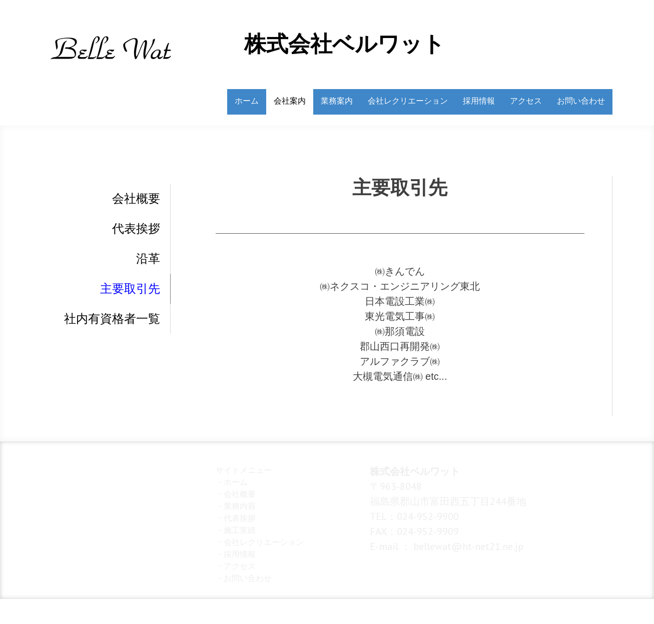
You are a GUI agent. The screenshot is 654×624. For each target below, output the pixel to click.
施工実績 (240, 530)
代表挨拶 (136, 228)
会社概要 (136, 198)
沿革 (148, 258)
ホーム (247, 101)
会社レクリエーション (408, 101)
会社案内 (290, 101)
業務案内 (337, 101)
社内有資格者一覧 (112, 318)
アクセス (526, 101)
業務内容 (240, 506)
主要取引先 (130, 288)
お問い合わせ (581, 101)
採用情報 (479, 101)
